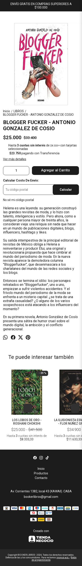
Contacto (41, 478)
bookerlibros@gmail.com (41, 496)
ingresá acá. (63, 557)
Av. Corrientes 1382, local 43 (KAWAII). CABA (41, 491)
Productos (41, 473)
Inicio (41, 468)
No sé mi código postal (18, 200)
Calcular (66, 189)
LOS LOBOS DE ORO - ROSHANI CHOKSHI (27, 421)
